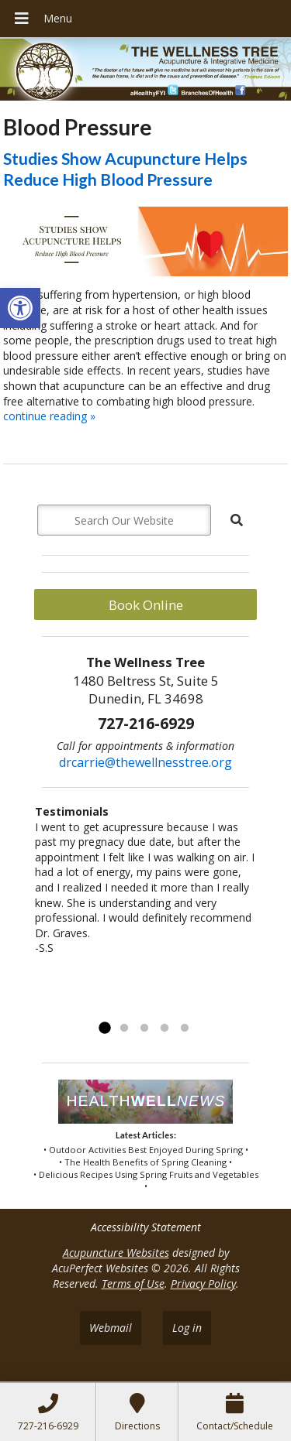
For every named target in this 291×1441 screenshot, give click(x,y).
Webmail (110, 1327)
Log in (187, 1327)
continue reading (49, 416)
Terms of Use (133, 1283)
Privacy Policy (203, 1283)
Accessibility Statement (146, 1227)
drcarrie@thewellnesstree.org (145, 762)
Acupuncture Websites (116, 1252)
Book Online (146, 605)
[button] (20, 308)
